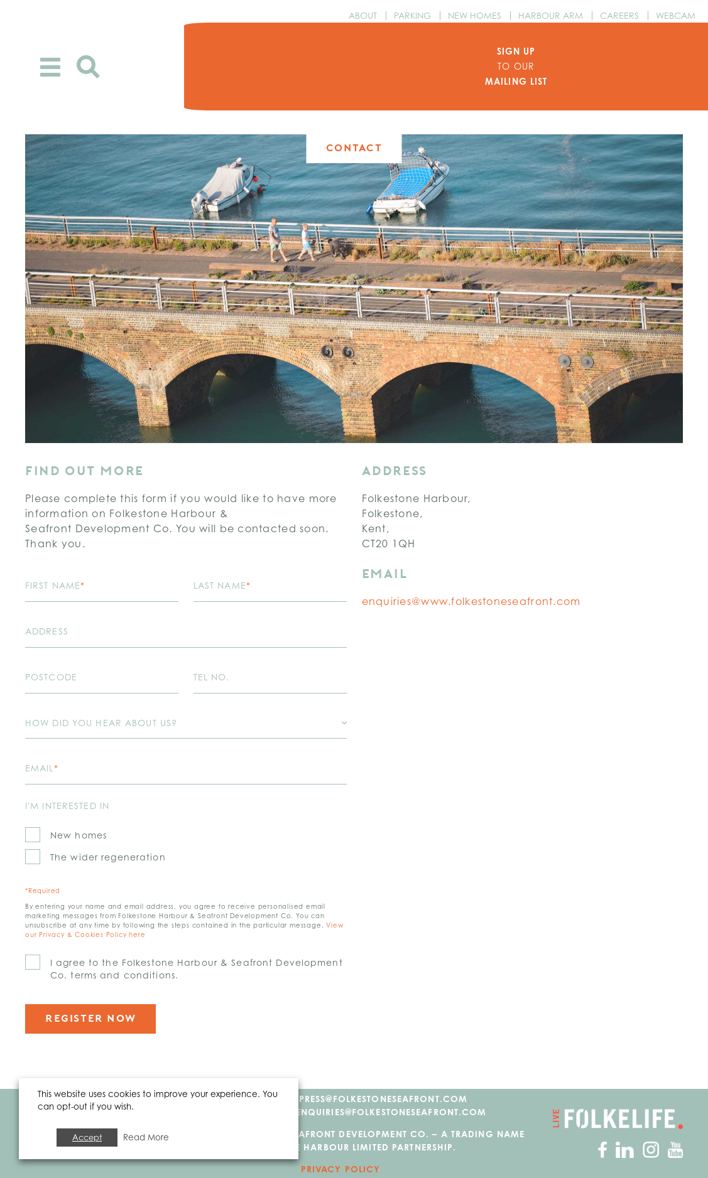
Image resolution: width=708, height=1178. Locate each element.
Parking (412, 15)
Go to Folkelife (618, 1119)
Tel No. (211, 677)
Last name (222, 585)
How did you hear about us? (101, 722)
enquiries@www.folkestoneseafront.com (471, 601)
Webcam (675, 15)
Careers (619, 15)
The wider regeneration (108, 857)
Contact (354, 147)
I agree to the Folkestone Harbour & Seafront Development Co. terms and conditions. (196, 968)
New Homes (474, 15)
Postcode (51, 677)
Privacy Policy (341, 1169)
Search (88, 66)
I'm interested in (67, 805)
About (363, 15)
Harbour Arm (550, 15)
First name (55, 585)
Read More (146, 1137)
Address (46, 631)
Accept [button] (87, 1137)
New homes (78, 835)
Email (41, 768)
